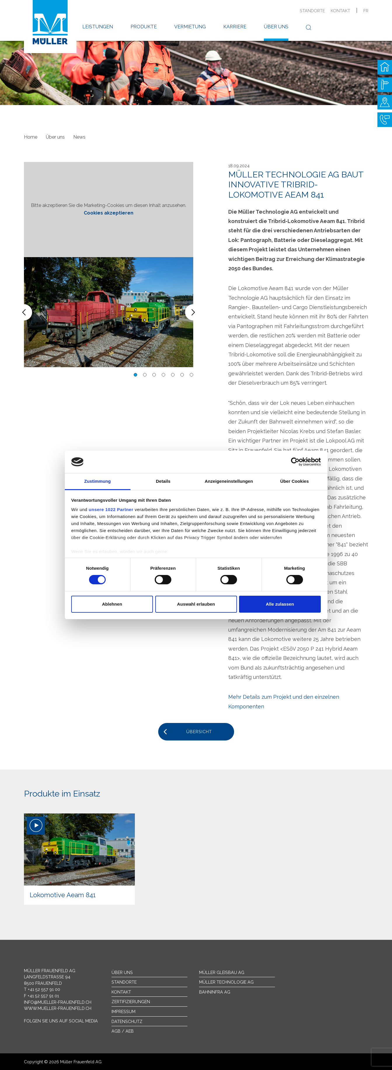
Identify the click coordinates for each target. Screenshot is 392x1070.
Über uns (276, 26)
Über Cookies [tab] (294, 481)
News (79, 137)
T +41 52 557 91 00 (42, 989)
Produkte (143, 26)
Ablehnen (112, 604)
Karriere (234, 26)
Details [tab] (163, 481)
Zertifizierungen (130, 1001)
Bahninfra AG (214, 991)
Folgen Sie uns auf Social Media (61, 1020)
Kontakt (340, 10)
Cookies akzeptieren (108, 213)
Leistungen (97, 26)
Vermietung (190, 26)
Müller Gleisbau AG (221, 972)
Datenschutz (126, 1021)
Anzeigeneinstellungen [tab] (229, 481)
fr (365, 10)
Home (30, 137)
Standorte (312, 10)
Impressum (123, 1011)
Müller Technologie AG (226, 982)
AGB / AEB (122, 1031)
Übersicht (199, 731)
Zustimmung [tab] (97, 481)
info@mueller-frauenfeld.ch (57, 1002)
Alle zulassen (280, 604)
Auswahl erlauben (196, 604)
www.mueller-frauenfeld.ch (57, 1008)
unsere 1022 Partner (111, 509)
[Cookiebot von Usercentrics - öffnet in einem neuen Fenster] (295, 461)
